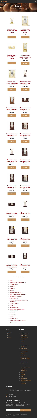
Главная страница (12, 8)
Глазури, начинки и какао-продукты (18, 282)
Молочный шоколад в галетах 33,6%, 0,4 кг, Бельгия (25, 135)
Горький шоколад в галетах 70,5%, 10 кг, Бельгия (25, 213)
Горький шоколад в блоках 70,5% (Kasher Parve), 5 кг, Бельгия (11, 265)
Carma (12, 280)
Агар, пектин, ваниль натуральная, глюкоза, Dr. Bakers (25, 358)
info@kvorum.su (12, 394)
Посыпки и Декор (14, 284)
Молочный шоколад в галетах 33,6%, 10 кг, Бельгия (25, 83)
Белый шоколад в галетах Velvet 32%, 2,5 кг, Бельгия (12, 83)
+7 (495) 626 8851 (12, 396)
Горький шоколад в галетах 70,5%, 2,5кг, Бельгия (12, 239)
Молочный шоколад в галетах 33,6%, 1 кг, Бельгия (11, 135)
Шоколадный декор (14, 307)
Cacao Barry (13, 286)
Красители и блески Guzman (16, 292)
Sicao (12, 290)
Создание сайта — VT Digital (11, 415)
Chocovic (12, 305)
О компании (9, 331)
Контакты (9, 337)
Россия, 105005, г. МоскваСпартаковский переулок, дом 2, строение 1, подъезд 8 (20, 390)
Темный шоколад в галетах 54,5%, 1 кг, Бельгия (12, 187)
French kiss (12, 312)
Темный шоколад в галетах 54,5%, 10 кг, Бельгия (12, 161)
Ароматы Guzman (14, 303)
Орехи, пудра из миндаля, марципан (18, 294)
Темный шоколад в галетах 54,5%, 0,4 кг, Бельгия (25, 187)
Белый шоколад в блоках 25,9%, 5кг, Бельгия (11, 57)
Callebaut (12, 288)
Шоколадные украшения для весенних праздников (26, 382)
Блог (8, 335)
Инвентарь (13, 314)
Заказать (25, 63)
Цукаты (12, 316)
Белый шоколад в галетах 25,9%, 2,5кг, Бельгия (25, 31)
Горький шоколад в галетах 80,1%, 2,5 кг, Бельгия (25, 265)
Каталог (20, 8)
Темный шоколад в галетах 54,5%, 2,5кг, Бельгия (25, 161)
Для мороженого (14, 298)
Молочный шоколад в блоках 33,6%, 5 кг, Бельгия (25, 109)
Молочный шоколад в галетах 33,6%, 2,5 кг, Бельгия (11, 109)
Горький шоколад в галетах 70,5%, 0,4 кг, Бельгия (25, 239)
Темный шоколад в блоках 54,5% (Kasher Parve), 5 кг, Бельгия (11, 213)
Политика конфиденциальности (21, 414)
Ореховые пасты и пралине (16, 296)
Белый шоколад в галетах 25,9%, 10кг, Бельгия (12, 31)
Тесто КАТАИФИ (14, 318)
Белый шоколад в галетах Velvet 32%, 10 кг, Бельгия (25, 57)
